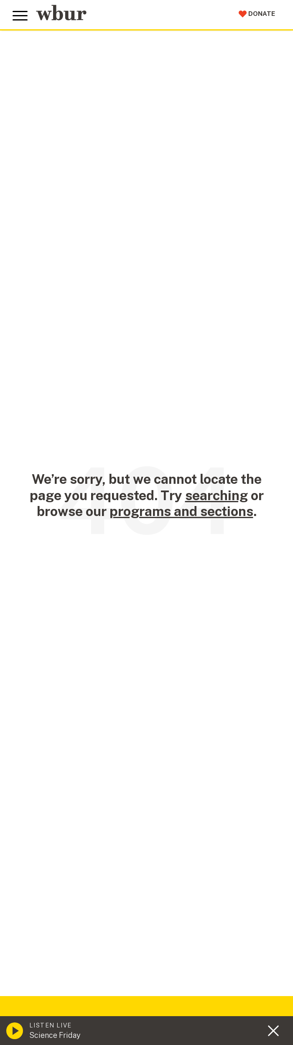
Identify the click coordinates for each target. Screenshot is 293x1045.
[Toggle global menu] (20, 16)
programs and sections (181, 511)
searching (216, 495)
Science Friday (55, 1035)
